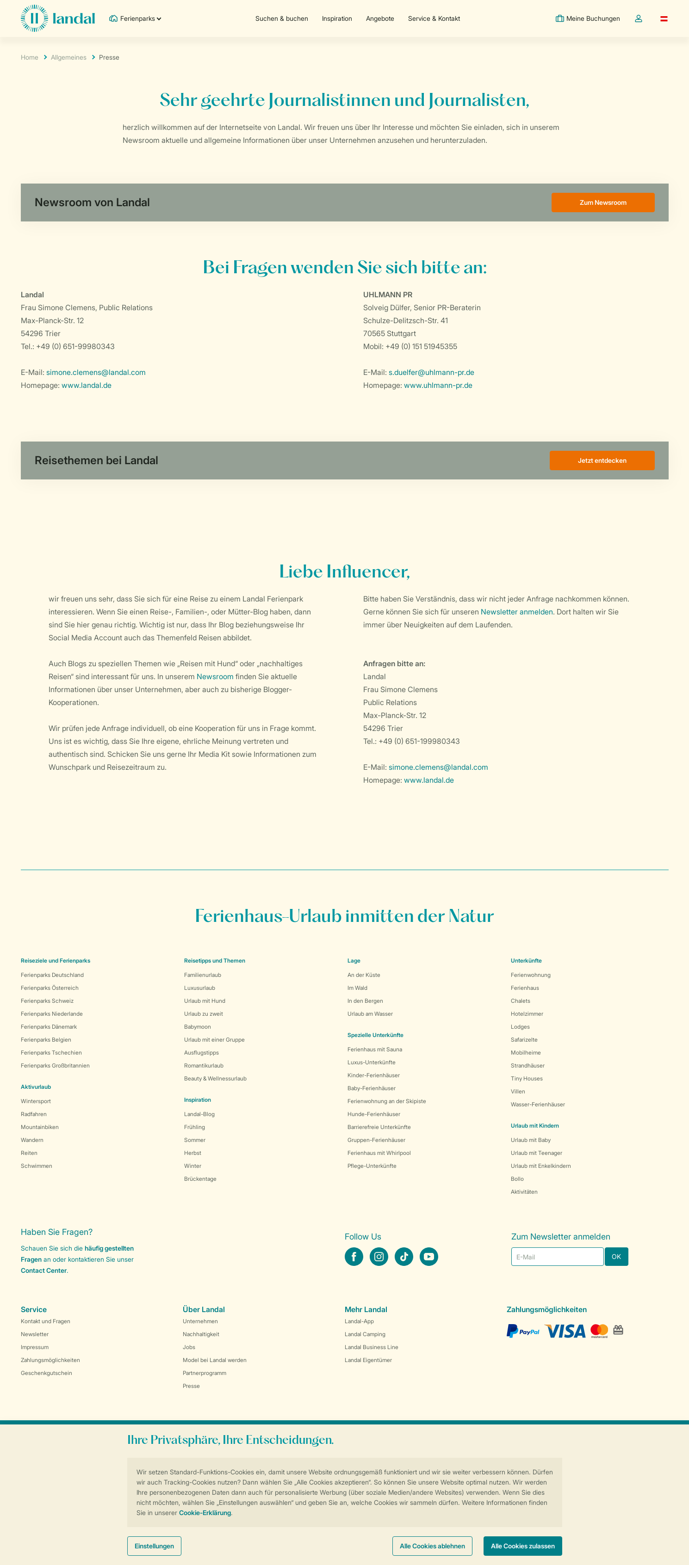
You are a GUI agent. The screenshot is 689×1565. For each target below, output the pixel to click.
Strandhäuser (528, 1065)
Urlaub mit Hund (204, 1000)
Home (29, 57)
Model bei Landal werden (215, 1359)
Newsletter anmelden (517, 611)
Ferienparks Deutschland (52, 974)
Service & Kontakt (434, 18)
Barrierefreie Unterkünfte (379, 1126)
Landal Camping (365, 1334)
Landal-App (359, 1321)
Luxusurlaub (199, 987)
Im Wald (357, 987)
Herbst (192, 1152)
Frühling (194, 1126)
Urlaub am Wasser (370, 1013)
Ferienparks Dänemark (49, 1026)
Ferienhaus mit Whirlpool (379, 1152)
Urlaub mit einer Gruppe (214, 1039)
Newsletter (35, 1334)
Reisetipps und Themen (214, 960)
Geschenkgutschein (46, 1372)
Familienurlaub (202, 974)
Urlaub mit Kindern (535, 1125)
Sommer (194, 1139)
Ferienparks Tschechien (51, 1052)
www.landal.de (87, 385)
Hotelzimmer (527, 1013)
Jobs (189, 1347)
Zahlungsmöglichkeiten (50, 1359)
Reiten (29, 1152)
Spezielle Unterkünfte (375, 1034)
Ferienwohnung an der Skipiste (387, 1101)
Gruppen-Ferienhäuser (376, 1139)
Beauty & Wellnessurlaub (215, 1078)
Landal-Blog (199, 1114)
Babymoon (197, 1026)
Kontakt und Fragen (45, 1321)
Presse (191, 1385)
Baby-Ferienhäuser (372, 1088)
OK (616, 1256)
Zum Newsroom (603, 202)
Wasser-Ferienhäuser (538, 1104)
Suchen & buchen (281, 18)
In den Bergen (365, 1000)
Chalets (520, 1000)
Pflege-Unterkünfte (372, 1165)
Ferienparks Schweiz (47, 1000)
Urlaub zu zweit (203, 1013)
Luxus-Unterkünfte (372, 1062)
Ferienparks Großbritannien (55, 1065)
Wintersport (36, 1101)
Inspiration (337, 18)
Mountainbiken (40, 1126)
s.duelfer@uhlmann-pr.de (431, 372)
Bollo (517, 1178)
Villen (518, 1091)
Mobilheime (526, 1052)
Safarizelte (524, 1039)
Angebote (380, 18)
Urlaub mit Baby (531, 1139)
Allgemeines (69, 57)
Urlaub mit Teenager (536, 1152)
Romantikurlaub (203, 1065)
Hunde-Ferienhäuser (374, 1114)
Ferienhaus (525, 987)
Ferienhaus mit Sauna (375, 1049)
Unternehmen (200, 1321)
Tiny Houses (527, 1078)
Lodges (520, 1026)
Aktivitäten (524, 1191)
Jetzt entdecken (602, 460)
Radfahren (34, 1114)
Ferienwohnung (531, 974)
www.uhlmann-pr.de (438, 385)
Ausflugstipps (201, 1052)
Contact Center (44, 1270)
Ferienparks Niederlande (52, 1013)
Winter (192, 1165)
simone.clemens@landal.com (96, 372)
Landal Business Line (371, 1347)
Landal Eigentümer (368, 1359)
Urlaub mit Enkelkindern (541, 1165)
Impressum (35, 1347)
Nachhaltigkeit (201, 1334)
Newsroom (215, 676)
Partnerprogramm (204, 1372)
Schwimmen (36, 1165)
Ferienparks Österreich (50, 987)
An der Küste (364, 974)
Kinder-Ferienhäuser (374, 1075)
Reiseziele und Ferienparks (55, 960)
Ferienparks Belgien (46, 1039)
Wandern (32, 1139)
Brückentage (200, 1178)
